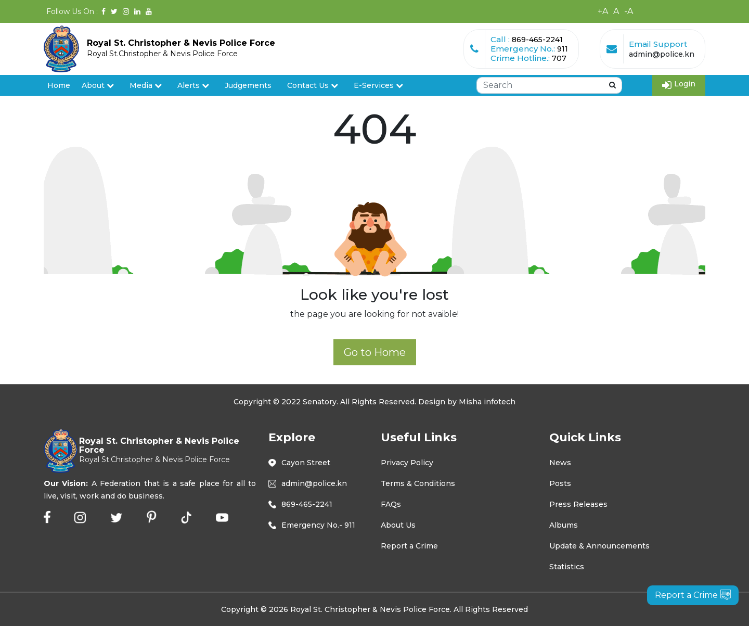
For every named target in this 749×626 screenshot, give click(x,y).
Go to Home (375, 352)
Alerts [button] (193, 85)
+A (603, 11)
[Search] (549, 85)
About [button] (98, 85)
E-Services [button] (378, 85)
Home (58, 85)
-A (628, 11)
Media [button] (146, 85)
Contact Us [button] (312, 85)
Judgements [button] (248, 85)
